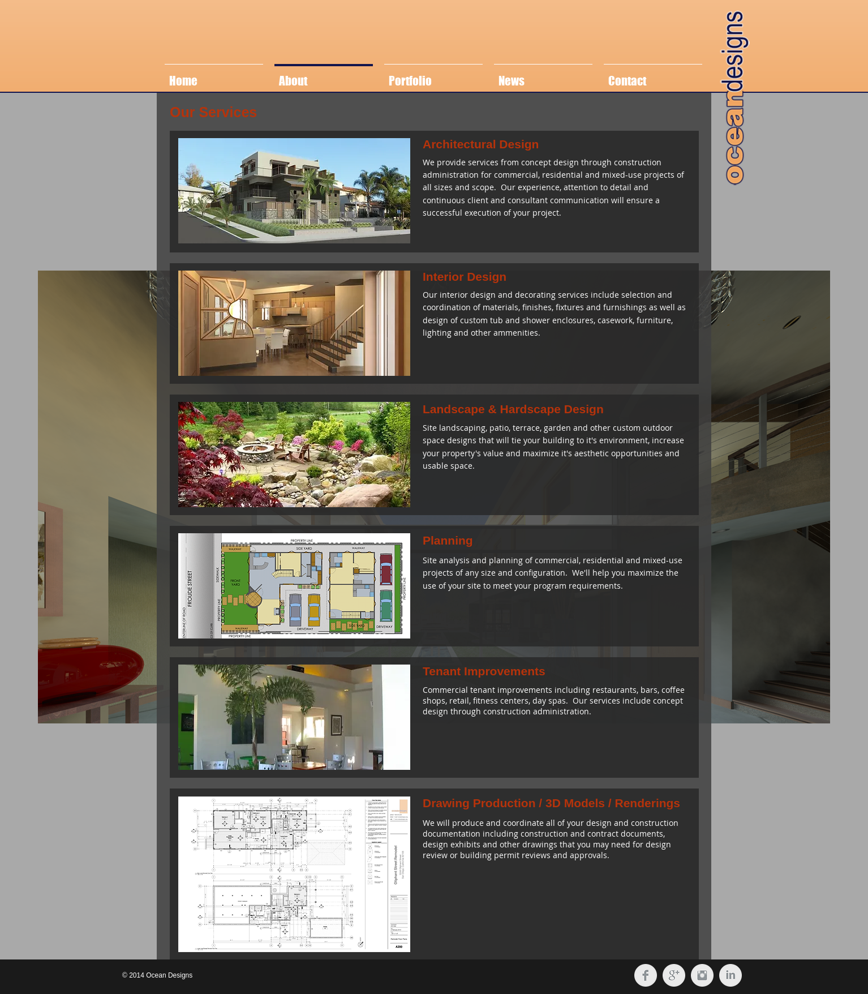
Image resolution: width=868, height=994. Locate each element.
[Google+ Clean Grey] (674, 975)
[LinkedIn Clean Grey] (730, 975)
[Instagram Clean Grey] (702, 975)
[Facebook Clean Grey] (645, 975)
